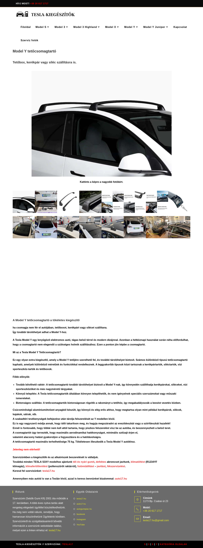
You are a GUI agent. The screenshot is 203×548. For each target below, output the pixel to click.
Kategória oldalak (173, 544)
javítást (101, 466)
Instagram (81, 519)
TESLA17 (67, 544)
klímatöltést (138, 461)
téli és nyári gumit (83, 461)
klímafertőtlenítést (37, 466)
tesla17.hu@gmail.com (156, 520)
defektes (101, 461)
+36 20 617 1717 (39, 3)
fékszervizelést (116, 466)
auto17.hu (121, 478)
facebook (81, 514)
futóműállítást (86, 466)
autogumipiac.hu (84, 509)
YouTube (81, 524)
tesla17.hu (49, 471)
